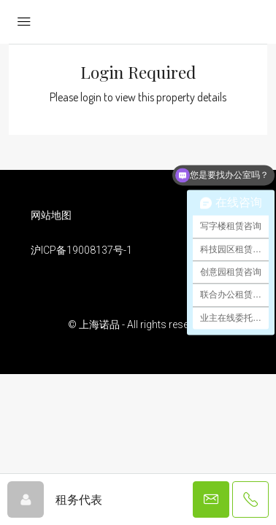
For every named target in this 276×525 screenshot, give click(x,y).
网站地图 (51, 215)
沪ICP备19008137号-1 (81, 250)
